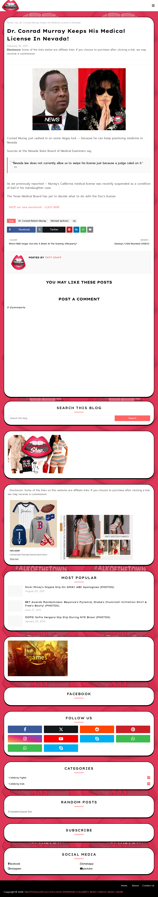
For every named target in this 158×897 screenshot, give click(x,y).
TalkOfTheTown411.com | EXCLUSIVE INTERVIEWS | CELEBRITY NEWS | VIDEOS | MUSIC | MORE (73, 892)
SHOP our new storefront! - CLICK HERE (34, 207)
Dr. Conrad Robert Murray (32, 221)
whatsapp (88, 864)
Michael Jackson (59, 221)
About (135, 885)
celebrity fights (79, 777)
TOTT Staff (52, 257)
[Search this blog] (61, 418)
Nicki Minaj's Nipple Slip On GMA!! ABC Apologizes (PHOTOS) (69, 587)
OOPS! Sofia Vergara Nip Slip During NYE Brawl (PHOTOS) (67, 617)
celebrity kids (79, 784)
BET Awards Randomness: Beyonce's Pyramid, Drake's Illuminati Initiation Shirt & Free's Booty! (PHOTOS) (86, 603)
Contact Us (148, 885)
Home (10, 22)
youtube (88, 868)
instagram (15, 868)
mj (16, 22)
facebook (14, 864)
